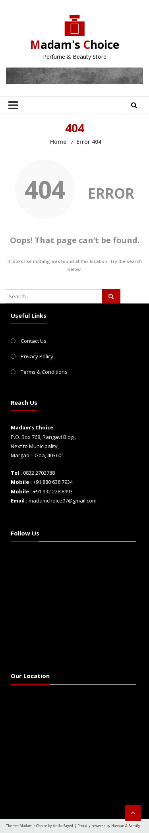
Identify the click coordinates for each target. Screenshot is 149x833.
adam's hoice (74, 44)
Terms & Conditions (44, 371)
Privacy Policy (37, 356)
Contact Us (33, 340)
